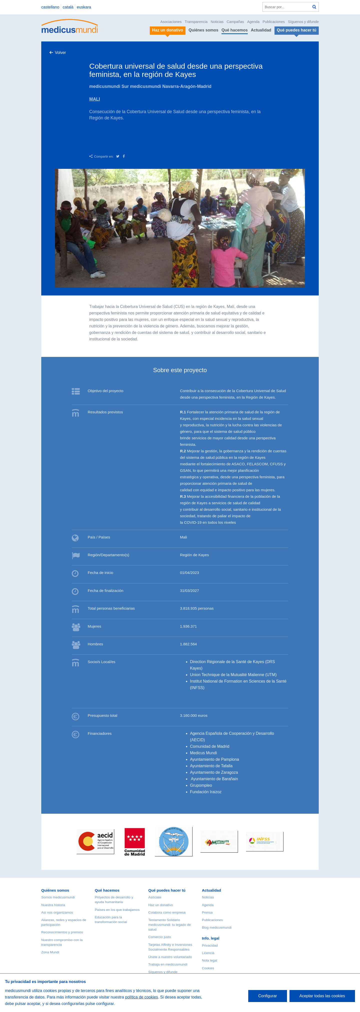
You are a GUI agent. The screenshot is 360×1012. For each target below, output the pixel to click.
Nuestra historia (53, 905)
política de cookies (141, 997)
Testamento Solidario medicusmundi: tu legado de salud (169, 924)
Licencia (208, 953)
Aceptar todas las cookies (322, 996)
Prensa (207, 912)
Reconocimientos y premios (62, 932)
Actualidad (261, 30)
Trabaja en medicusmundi (167, 964)
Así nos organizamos (57, 912)
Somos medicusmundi (58, 897)
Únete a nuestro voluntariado (170, 957)
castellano (50, 7)
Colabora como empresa (167, 912)
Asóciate (154, 897)
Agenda (253, 22)
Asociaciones (171, 22)
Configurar (267, 996)
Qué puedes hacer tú (166, 890)
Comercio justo (159, 937)
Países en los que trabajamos (117, 910)
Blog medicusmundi (217, 927)
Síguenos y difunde (303, 22)
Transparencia (196, 22)
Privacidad (210, 945)
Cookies (208, 968)
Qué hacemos (235, 30)
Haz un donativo (160, 905)
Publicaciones (274, 22)
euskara (84, 7)
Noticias (217, 22)
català (68, 7)
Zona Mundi (50, 952)
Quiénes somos (203, 30)
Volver (60, 52)
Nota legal (209, 960)
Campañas (235, 22)
